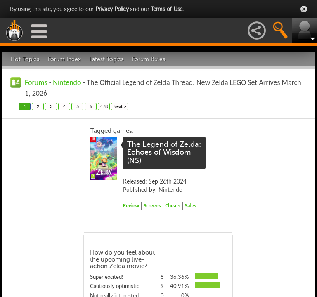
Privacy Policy (112, 8)
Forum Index (64, 59)
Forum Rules (148, 59)
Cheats (172, 206)
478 (104, 106)
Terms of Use (166, 8)
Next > (119, 106)
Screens (152, 206)
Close (303, 9)
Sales (190, 206)
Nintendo (67, 82)
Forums (36, 82)
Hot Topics (24, 59)
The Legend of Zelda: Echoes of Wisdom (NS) (164, 152)
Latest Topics (106, 59)
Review (131, 206)
